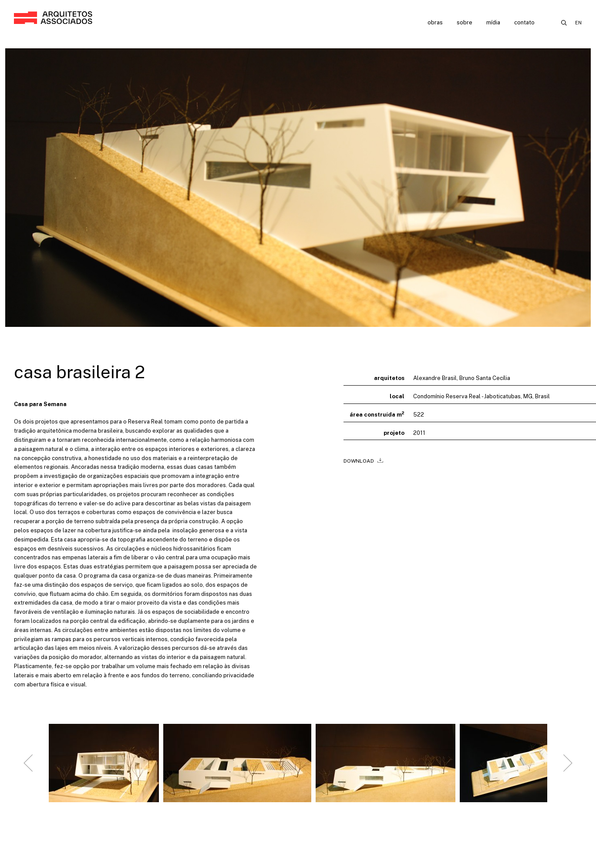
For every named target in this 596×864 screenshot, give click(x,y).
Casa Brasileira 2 (79, 372)
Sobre (464, 22)
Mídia (493, 22)
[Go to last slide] (28, 766)
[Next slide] (567, 766)
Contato (524, 22)
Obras (435, 22)
